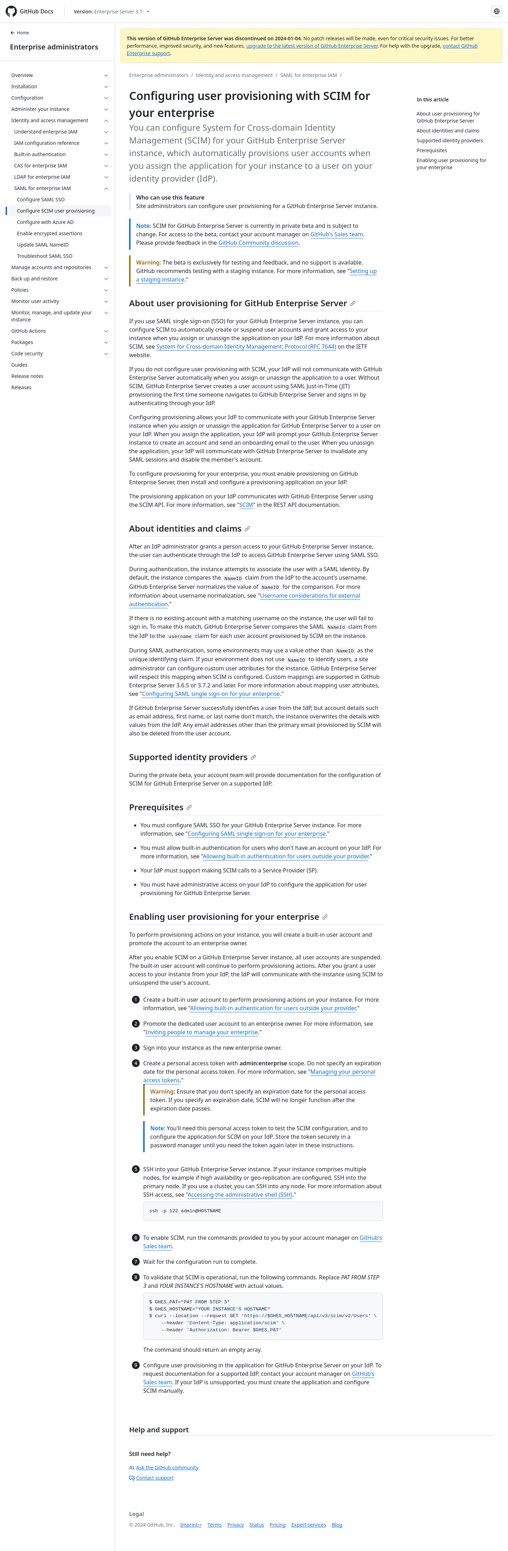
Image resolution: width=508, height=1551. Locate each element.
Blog (337, 1524)
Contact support (151, 1477)
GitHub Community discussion (258, 243)
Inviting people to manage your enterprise (202, 1032)
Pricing (277, 1524)
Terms (214, 1524)
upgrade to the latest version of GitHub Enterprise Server (311, 45)
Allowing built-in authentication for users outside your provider (285, 856)
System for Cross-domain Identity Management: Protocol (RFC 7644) (246, 346)
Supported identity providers (192, 757)
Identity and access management (234, 75)
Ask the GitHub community (164, 1467)
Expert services (308, 1524)
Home (19, 33)
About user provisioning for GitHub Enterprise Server (242, 303)
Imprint (189, 1524)
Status (256, 1524)
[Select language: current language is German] (496, 11)
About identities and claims (189, 528)
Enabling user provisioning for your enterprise (228, 916)
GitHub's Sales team (336, 234)
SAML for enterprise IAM (308, 75)
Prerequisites (160, 807)
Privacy (236, 1524)
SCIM (246, 505)
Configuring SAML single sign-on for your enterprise (211, 694)
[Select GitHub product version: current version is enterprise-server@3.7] (112, 11)
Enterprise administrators (54, 47)
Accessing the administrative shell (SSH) (240, 1194)
